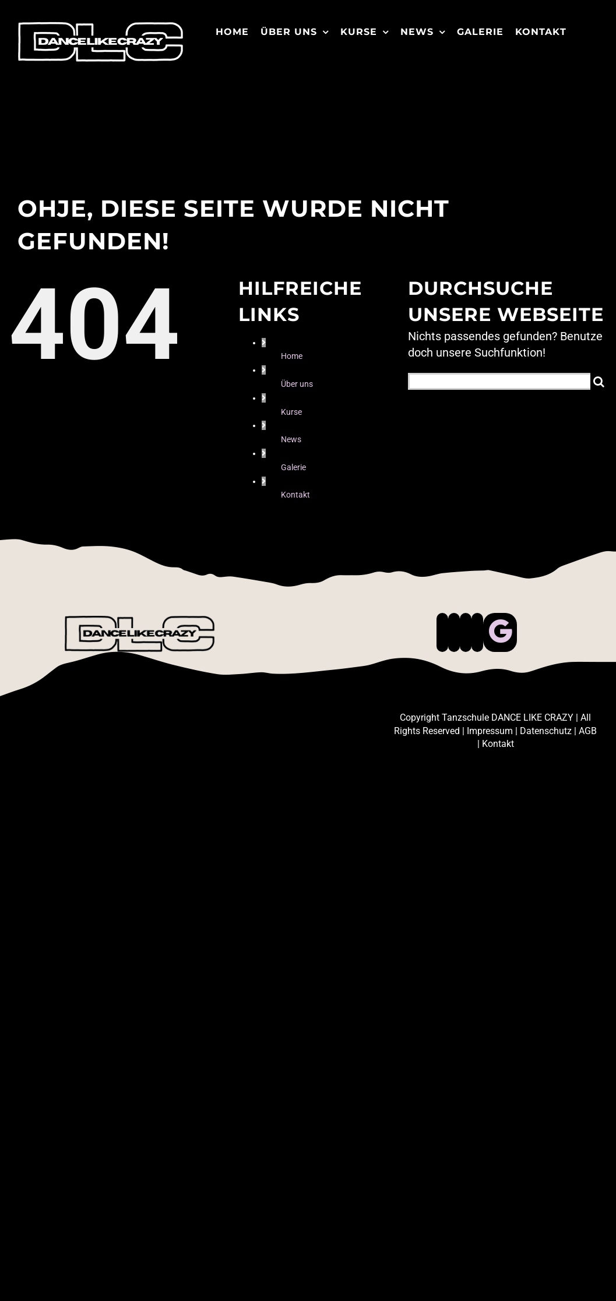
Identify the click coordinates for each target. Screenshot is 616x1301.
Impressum (490, 730)
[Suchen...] (499, 381)
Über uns (297, 384)
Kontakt (295, 494)
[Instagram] (465, 632)
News (291, 439)
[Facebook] (442, 632)
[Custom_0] (500, 632)
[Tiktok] (454, 632)
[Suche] (598, 381)
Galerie (293, 467)
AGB (588, 730)
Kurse (291, 412)
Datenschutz (546, 730)
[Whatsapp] (477, 632)
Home (291, 356)
